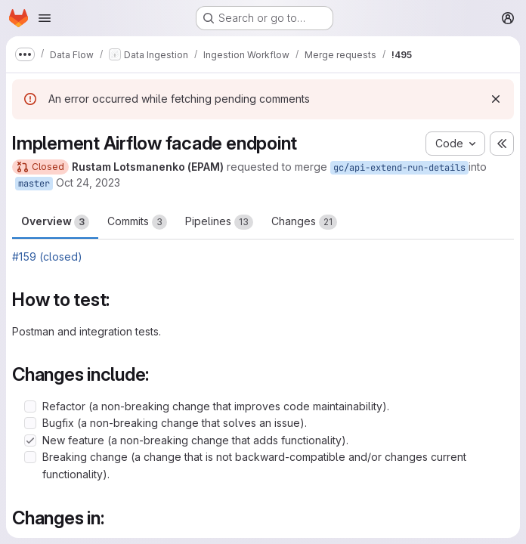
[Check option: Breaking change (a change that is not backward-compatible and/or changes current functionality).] (30, 457)
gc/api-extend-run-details (399, 168)
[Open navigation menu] (44, 18)
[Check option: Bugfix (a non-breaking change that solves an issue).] (30, 423)
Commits (137, 222)
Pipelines (219, 222)
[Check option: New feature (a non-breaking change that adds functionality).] (30, 440)
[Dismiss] (496, 99)
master (34, 184)
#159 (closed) (47, 256)
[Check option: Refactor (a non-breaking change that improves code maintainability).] (30, 406)
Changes (304, 222)
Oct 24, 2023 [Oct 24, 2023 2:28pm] (88, 182)
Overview (55, 222)
